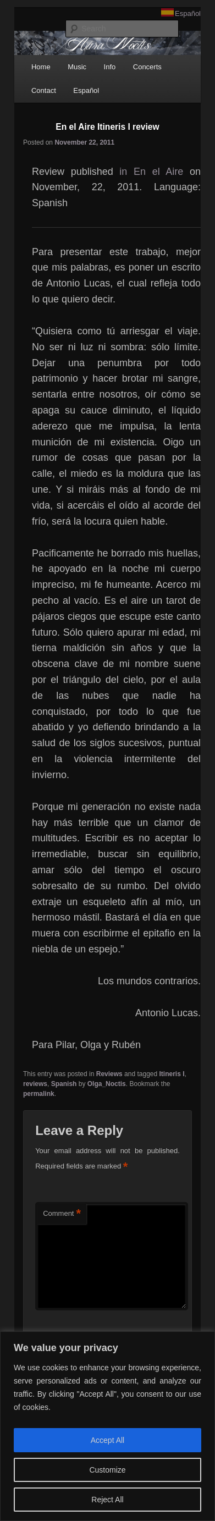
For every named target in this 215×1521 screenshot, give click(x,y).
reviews (35, 1084)
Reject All (107, 1499)
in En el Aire (151, 171)
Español (188, 13)
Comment (62, 1214)
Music (77, 67)
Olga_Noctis (106, 1084)
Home (41, 67)
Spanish (64, 1084)
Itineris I (172, 1074)
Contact (43, 90)
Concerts (147, 67)
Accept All (107, 1440)
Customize (107, 1469)
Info (110, 67)
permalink (38, 1094)
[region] (107, 1426)
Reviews (109, 1074)
